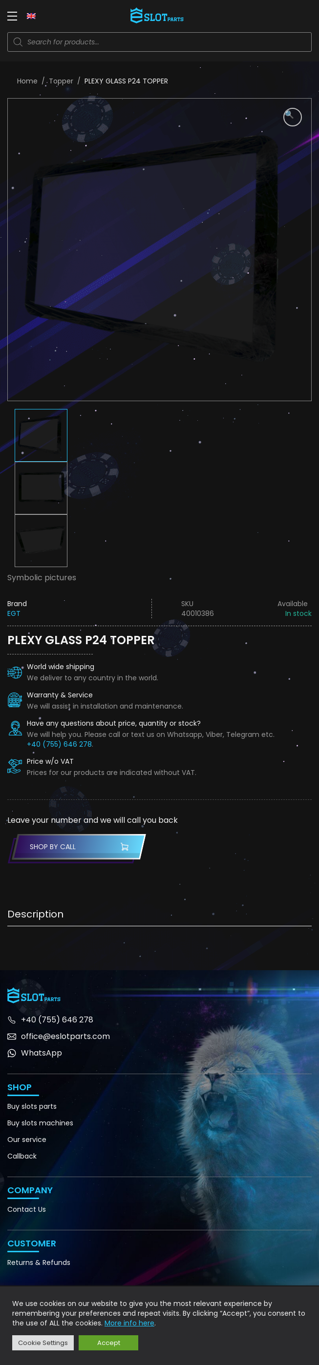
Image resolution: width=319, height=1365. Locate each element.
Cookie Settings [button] (43, 1342)
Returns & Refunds (38, 1262)
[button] (292, 117)
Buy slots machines (40, 1123)
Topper (61, 81)
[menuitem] (31, 15)
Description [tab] (35, 914)
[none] (31, 15)
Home (27, 81)
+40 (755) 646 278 (59, 744)
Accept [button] (108, 1342)
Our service (26, 1139)
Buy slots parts (32, 1106)
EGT (14, 613)
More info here (129, 1323)
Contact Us (26, 1209)
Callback (22, 1156)
